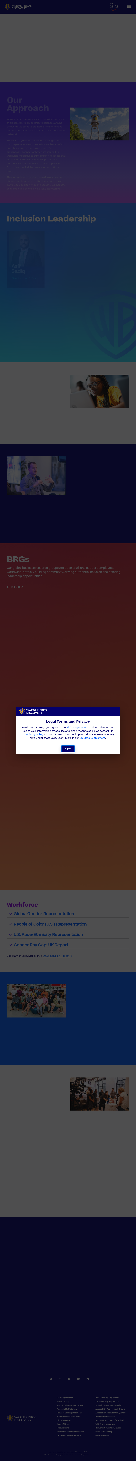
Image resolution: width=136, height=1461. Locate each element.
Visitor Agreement (77, 727)
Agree (68, 749)
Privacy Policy (34, 734)
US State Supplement (92, 738)
